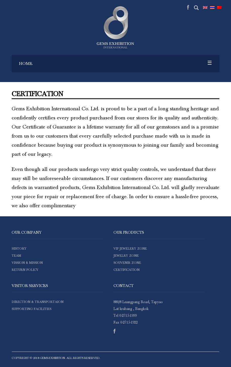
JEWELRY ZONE (126, 256)
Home (25, 63)
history (19, 249)
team (16, 256)
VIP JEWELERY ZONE (130, 249)
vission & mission (27, 263)
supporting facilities (31, 309)
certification (126, 270)
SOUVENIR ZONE (127, 263)
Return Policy (25, 270)
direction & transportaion (37, 302)
